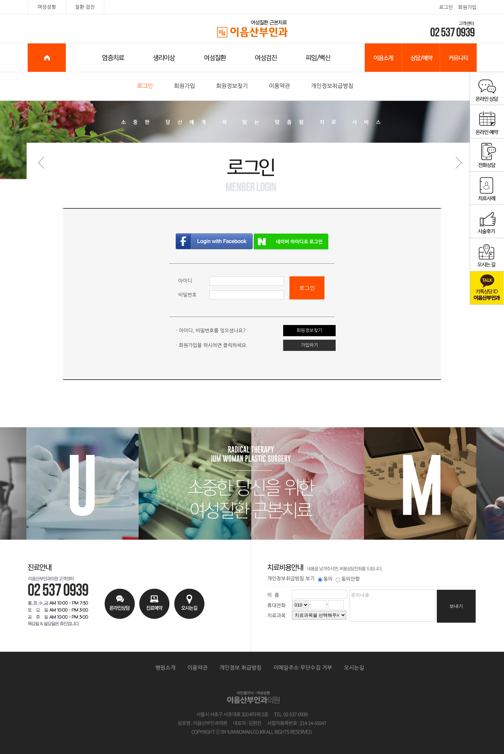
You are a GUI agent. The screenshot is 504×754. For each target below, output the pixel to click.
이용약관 (279, 86)
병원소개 (165, 667)
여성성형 (46, 7)
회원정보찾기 (232, 86)
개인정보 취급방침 (240, 667)
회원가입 (467, 7)
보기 (310, 578)
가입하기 (309, 345)
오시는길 (354, 667)
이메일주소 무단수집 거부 (302, 667)
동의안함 (348, 578)
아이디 (185, 280)
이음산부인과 (252, 29)
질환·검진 (85, 7)
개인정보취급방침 (332, 86)
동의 (325, 578)
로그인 (446, 7)
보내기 (456, 606)
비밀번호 (187, 294)
